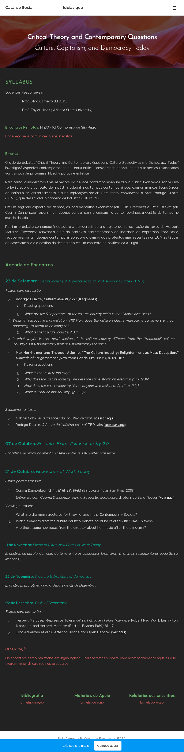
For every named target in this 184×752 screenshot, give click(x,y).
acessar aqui (103, 418)
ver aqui (118, 632)
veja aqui (166, 498)
